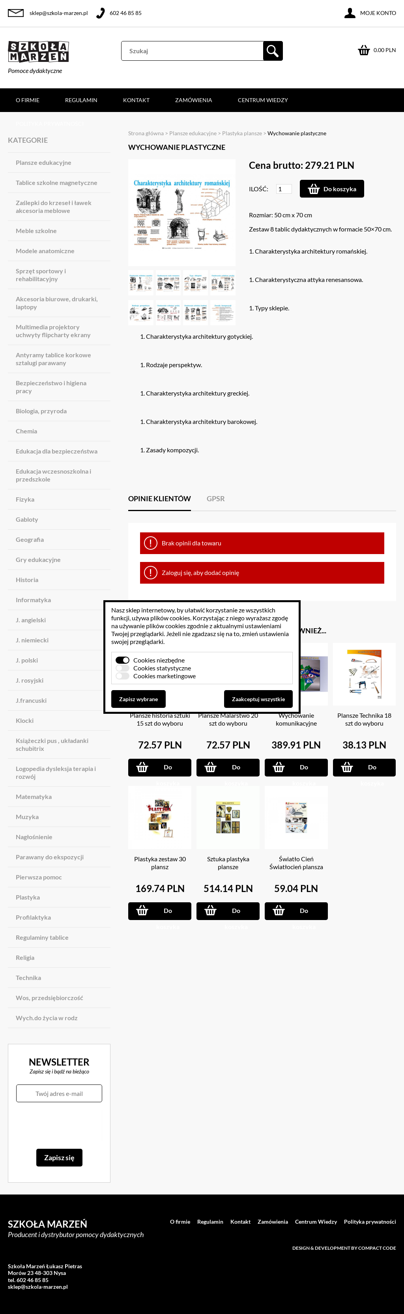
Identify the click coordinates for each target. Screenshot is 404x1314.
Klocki (25, 720)
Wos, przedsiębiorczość (49, 997)
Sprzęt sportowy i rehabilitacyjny (41, 274)
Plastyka (28, 897)
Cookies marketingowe (164, 675)
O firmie (27, 100)
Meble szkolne (36, 230)
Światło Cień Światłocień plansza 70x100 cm (296, 866)
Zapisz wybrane (138, 699)
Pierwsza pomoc (39, 877)
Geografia (30, 539)
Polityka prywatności (50, 123)
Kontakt (136, 100)
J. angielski (31, 619)
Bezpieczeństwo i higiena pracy (51, 386)
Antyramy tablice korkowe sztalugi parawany (53, 358)
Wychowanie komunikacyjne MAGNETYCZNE (296, 723)
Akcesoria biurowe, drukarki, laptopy (57, 302)
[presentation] (59, 1125)
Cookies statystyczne (162, 668)
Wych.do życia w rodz (47, 1017)
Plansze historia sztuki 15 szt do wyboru (160, 719)
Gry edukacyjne (38, 559)
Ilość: (258, 188)
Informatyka (33, 599)
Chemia (26, 431)
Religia (25, 957)
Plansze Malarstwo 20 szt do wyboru (228, 719)
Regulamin (81, 100)
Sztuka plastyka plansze (228, 862)
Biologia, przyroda (41, 410)
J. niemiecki (32, 640)
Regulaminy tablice (42, 937)
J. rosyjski (29, 680)
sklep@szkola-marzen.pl (59, 12)
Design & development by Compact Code (344, 1248)
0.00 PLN (385, 50)
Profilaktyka (33, 917)
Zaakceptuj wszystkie (258, 699)
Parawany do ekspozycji (50, 856)
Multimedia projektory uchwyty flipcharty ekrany (53, 330)
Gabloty (27, 519)
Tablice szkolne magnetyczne (56, 182)
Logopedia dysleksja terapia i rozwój (56, 772)
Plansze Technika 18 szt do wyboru (364, 719)
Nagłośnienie (34, 836)
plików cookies (170, 618)
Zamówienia (193, 100)
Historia (27, 579)
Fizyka (25, 499)
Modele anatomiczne (45, 250)
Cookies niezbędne (159, 660)
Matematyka (34, 796)
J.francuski (31, 700)
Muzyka (27, 816)
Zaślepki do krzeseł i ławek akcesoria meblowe (54, 206)
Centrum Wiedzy (263, 100)
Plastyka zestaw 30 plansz (160, 862)
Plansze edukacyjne (43, 162)
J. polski (27, 660)
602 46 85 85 (126, 12)
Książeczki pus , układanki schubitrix (52, 744)
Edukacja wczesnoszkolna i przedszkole (53, 475)
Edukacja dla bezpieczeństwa (56, 451)
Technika (28, 977)
